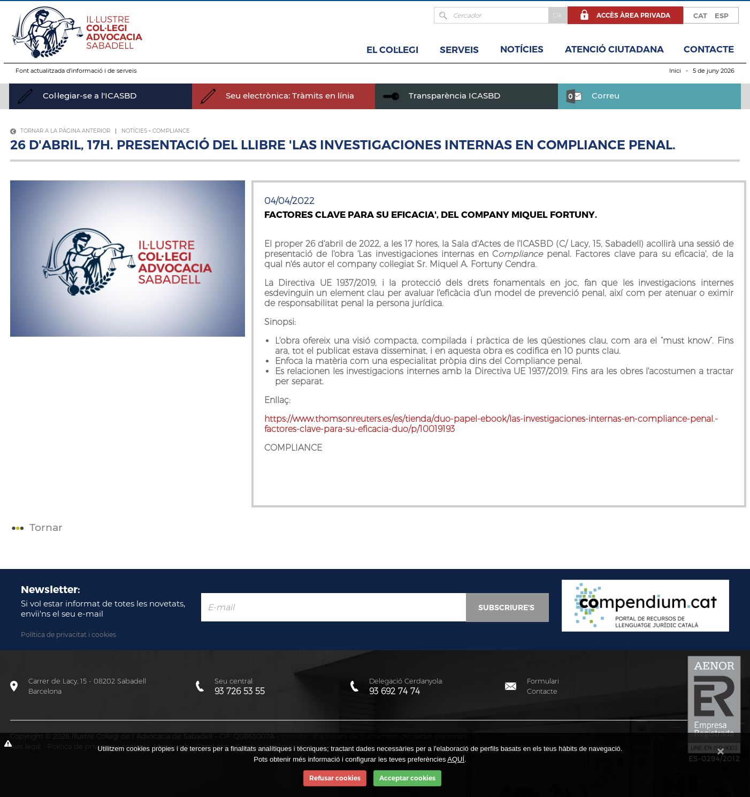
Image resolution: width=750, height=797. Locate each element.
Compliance (171, 130)
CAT (700, 15)
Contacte (709, 49)
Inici (675, 70)
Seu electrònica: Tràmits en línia (277, 95)
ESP (722, 15)
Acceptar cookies (407, 778)
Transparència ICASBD (441, 95)
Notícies (522, 49)
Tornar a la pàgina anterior (60, 130)
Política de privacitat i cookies (68, 635)
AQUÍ (455, 759)
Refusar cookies (335, 778)
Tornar (36, 527)
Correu (592, 95)
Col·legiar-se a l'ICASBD (76, 95)
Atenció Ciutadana (614, 49)
